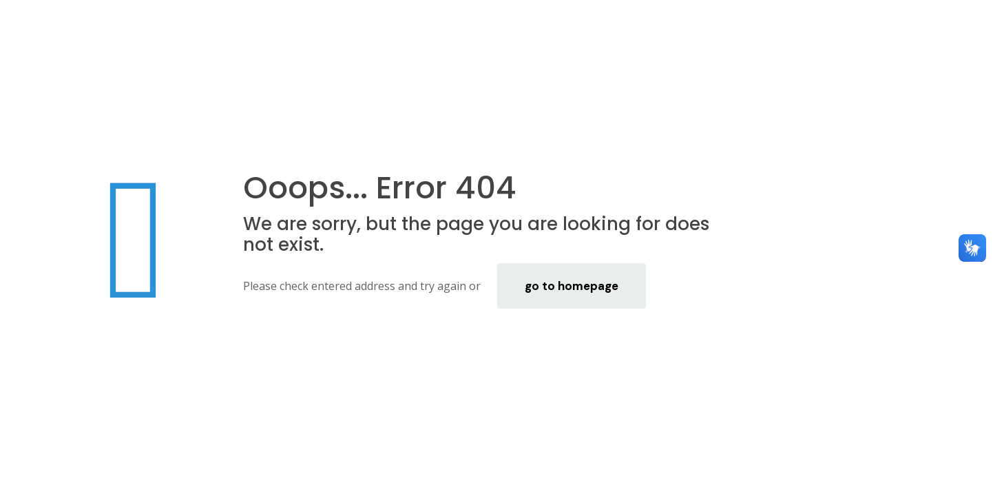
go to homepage (571, 285)
